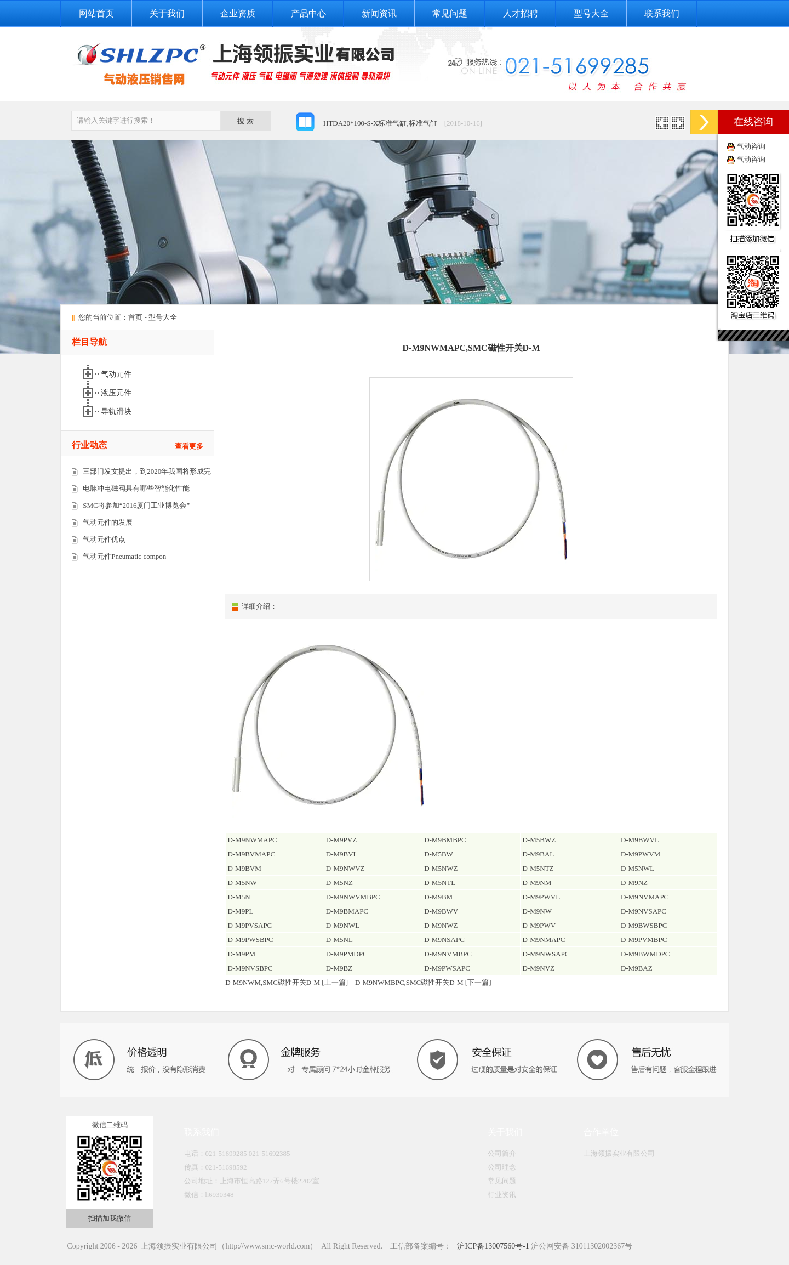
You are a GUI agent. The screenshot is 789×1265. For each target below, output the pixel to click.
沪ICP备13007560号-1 (492, 1246)
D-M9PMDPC (347, 954)
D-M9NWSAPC (546, 954)
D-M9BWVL (640, 840)
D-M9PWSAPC (447, 968)
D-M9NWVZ (345, 868)
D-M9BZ (339, 968)
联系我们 (661, 13)
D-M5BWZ (539, 840)
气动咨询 (751, 146)
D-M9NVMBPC (448, 954)
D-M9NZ (634, 882)
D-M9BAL (538, 854)
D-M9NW (537, 911)
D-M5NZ (339, 882)
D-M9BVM (244, 868)
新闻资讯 (379, 13)
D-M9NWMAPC (252, 840)
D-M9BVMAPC (251, 854)
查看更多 (189, 446)
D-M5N (238, 897)
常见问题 (449, 13)
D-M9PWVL (542, 897)
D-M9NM (537, 882)
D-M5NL (339, 939)
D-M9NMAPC (544, 939)
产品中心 (308, 13)
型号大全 (591, 13)
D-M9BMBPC (445, 840)
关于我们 (167, 13)
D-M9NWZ (441, 925)
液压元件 (117, 393)
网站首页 (96, 13)
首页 (135, 317)
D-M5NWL (637, 868)
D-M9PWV (539, 925)
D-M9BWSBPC (644, 925)
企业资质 (237, 13)
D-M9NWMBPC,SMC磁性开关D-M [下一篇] (423, 982)
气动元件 (117, 374)
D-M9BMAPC (347, 911)
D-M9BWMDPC (645, 954)
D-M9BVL (342, 854)
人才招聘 (520, 13)
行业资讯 (502, 1194)
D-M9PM (241, 954)
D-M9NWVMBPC (353, 897)
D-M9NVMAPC (644, 897)
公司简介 (502, 1153)
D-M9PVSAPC (249, 925)
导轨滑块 (117, 411)
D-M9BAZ (637, 968)
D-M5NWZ (441, 868)
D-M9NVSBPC (249, 968)
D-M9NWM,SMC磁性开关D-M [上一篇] (286, 982)
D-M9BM (438, 897)
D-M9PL (240, 911)
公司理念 (502, 1167)
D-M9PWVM (640, 854)
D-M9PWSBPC (250, 939)
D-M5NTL (439, 882)
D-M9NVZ (539, 968)
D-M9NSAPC (444, 939)
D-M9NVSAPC (643, 911)
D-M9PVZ (341, 840)
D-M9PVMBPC (644, 939)
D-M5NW (241, 882)
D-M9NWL (342, 925)
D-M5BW (438, 854)
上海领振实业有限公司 (619, 1153)
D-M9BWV (441, 911)
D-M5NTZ (538, 868)
